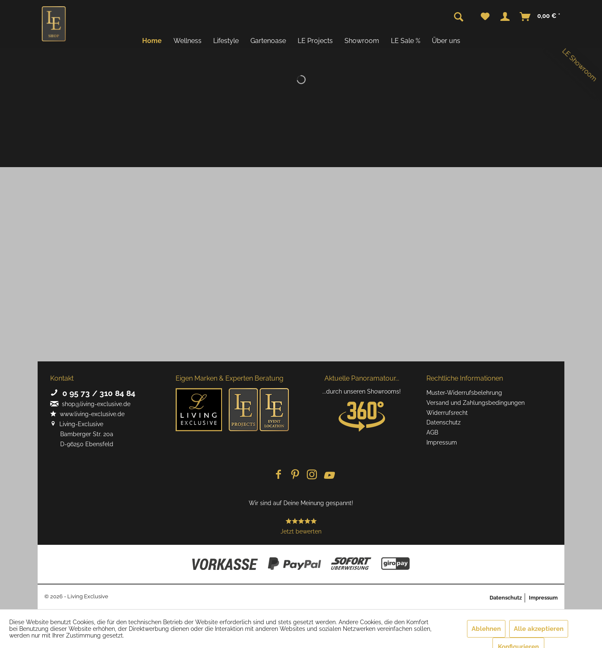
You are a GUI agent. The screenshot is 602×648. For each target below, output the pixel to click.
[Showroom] (362, 40)
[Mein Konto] (505, 16)
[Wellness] (187, 40)
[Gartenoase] (268, 40)
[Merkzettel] (485, 16)
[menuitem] (485, 16)
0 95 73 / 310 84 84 (92, 393)
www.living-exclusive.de (87, 414)
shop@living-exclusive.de (90, 404)
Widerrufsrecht (447, 412)
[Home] (152, 40)
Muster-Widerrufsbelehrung (464, 392)
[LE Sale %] (405, 40)
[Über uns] (446, 40)
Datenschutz (443, 422)
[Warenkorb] (540, 16)
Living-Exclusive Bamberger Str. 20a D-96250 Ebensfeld (81, 434)
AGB (432, 432)
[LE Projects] (315, 40)
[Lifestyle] (226, 40)
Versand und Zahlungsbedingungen (475, 402)
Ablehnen (486, 629)
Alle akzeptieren (539, 629)
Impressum (441, 442)
